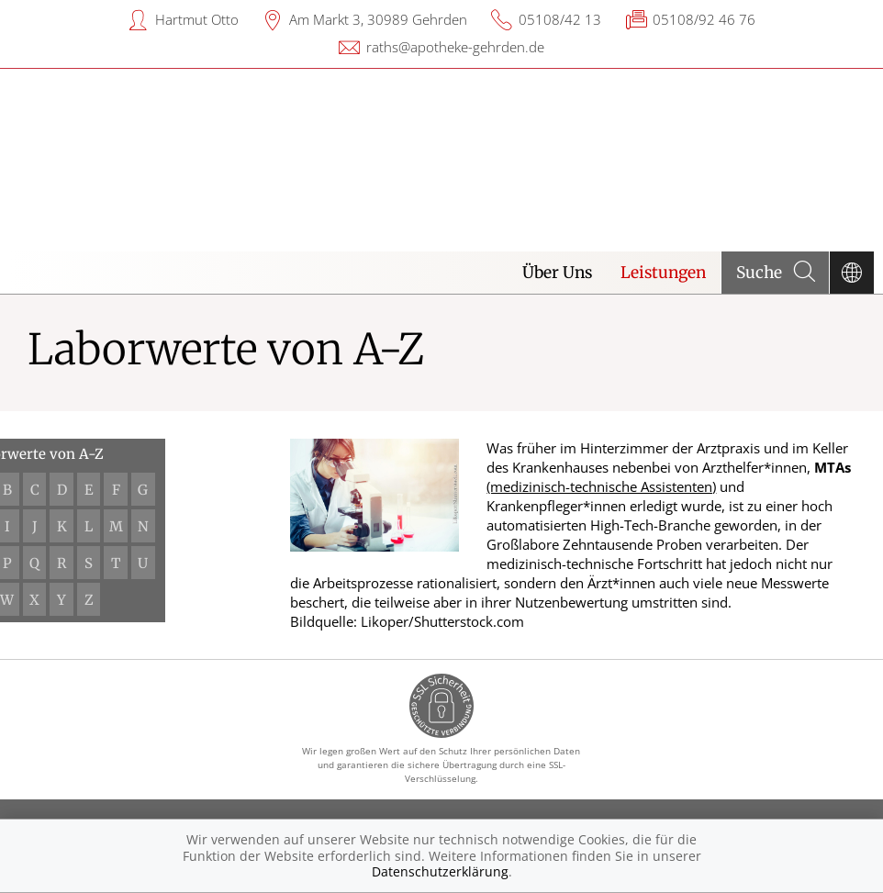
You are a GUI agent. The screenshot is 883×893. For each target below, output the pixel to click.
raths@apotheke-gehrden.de (455, 47)
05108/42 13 (560, 19)
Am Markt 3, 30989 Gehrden (378, 19)
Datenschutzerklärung (440, 871)
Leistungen (663, 272)
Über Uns (557, 272)
